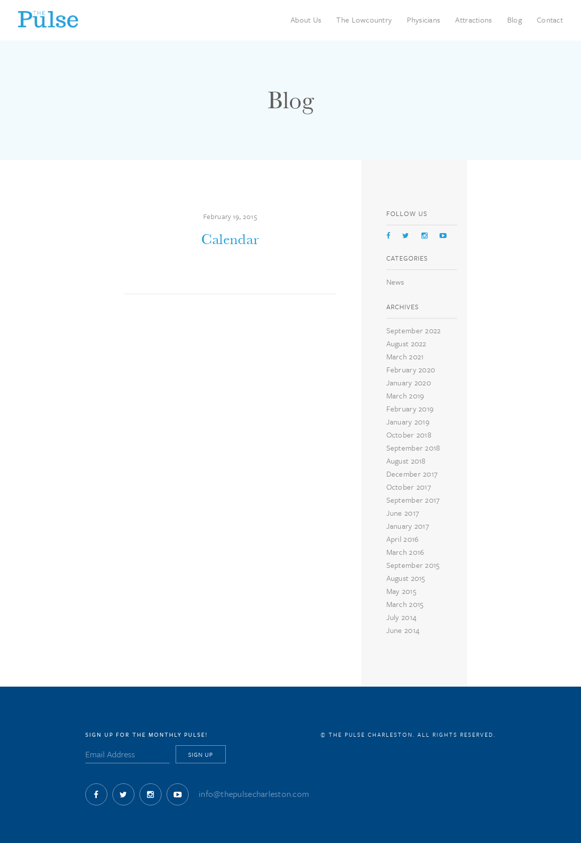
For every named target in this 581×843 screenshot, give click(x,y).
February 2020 (410, 369)
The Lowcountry (364, 19)
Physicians (423, 19)
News (395, 281)
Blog (514, 19)
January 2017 (407, 525)
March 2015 (405, 603)
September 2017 (413, 499)
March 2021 (405, 356)
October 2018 (408, 434)
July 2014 (401, 616)
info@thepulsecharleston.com (254, 793)
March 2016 (405, 551)
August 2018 (406, 460)
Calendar (230, 239)
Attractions (473, 19)
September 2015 (413, 564)
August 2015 (405, 577)
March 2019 (405, 395)
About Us (305, 19)
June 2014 (402, 630)
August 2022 (406, 343)
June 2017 (402, 512)
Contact (550, 19)
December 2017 (412, 473)
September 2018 (413, 447)
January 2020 (408, 382)
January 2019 (407, 421)
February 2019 (410, 408)
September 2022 (413, 330)
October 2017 (408, 486)
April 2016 (402, 538)
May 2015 (401, 590)
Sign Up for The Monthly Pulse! (146, 734)
